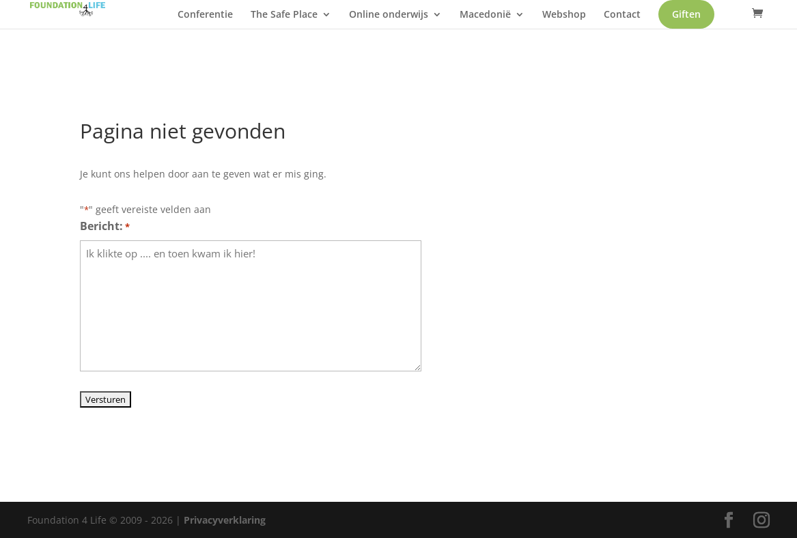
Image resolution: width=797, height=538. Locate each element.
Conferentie (232, 22)
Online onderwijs (416, 22)
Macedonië (512, 22)
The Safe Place (311, 22)
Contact (649, 22)
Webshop (591, 22)
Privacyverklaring (225, 519)
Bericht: (105, 227)
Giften (233, 41)
